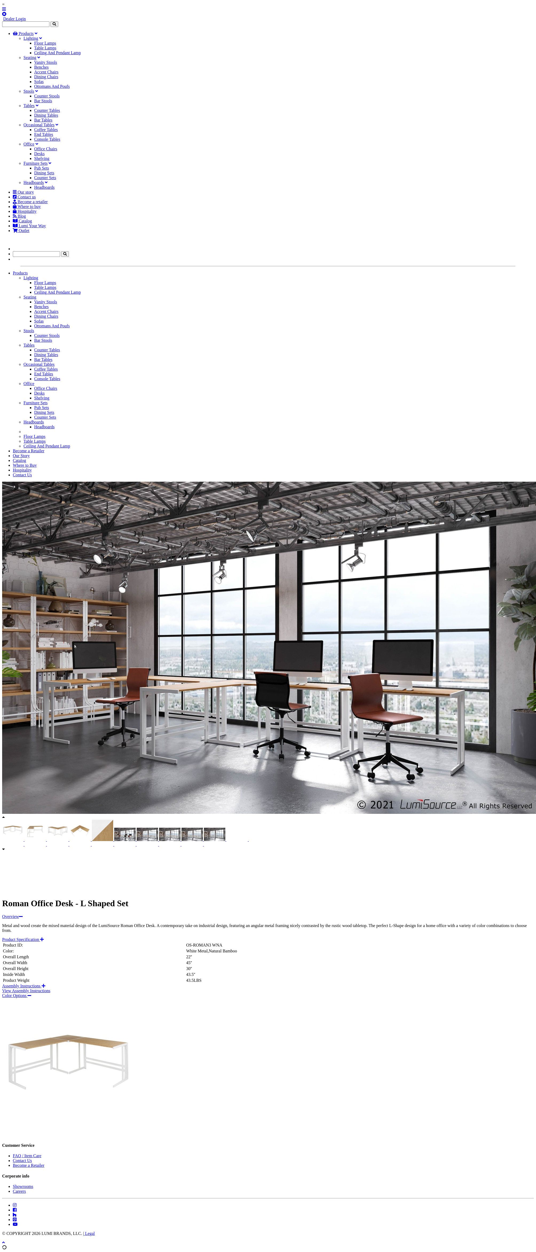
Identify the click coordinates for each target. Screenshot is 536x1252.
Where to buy (27, 206)
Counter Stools (47, 96)
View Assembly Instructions (26, 990)
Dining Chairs (46, 76)
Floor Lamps (45, 43)
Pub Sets (41, 168)
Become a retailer (30, 201)
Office (28, 144)
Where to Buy (25, 465)
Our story (23, 192)
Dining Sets (44, 173)
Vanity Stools (45, 62)
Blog (19, 216)
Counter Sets (45, 177)
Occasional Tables (38, 125)
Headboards (33, 182)
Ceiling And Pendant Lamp (57, 52)
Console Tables (47, 139)
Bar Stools (43, 101)
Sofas (39, 81)
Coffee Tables (46, 129)
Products (23, 33)
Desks (39, 153)
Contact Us (22, 475)
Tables (29, 105)
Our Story (21, 455)
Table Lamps (45, 48)
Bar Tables (43, 120)
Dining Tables (46, 115)
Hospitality (25, 211)
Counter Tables (47, 110)
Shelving (41, 158)
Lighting (30, 38)
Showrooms (23, 1186)
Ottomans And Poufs (52, 86)
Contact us (24, 197)
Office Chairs (45, 149)
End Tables (43, 134)
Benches (41, 67)
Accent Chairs (46, 72)
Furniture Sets (35, 163)
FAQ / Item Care (27, 1155)
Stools (28, 91)
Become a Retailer (28, 451)
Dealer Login (14, 19)
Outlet (21, 230)
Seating (29, 57)
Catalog (22, 221)
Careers (19, 1191)
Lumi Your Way (29, 225)
